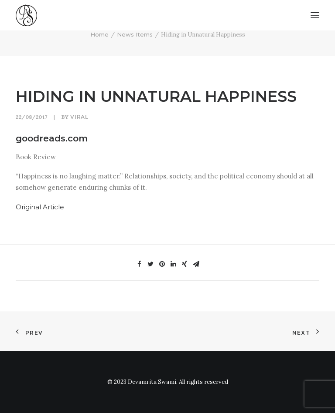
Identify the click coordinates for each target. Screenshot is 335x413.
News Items (135, 34)
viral (79, 117)
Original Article (40, 207)
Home (99, 34)
